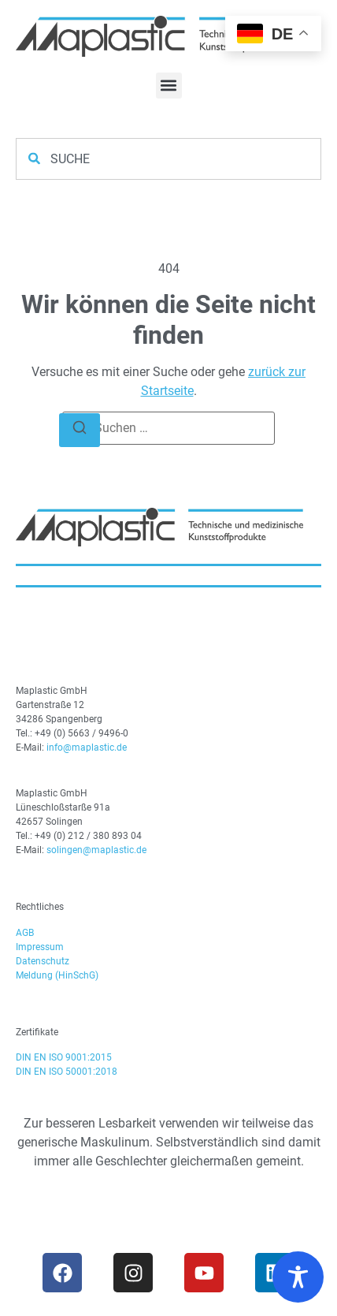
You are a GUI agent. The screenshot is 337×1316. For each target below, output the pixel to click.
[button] (169, 86)
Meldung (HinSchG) (57, 975)
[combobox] (168, 159)
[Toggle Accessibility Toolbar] (298, 1277)
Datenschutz (42, 961)
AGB (25, 932)
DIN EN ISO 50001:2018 (66, 1071)
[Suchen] (79, 430)
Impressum (40, 947)
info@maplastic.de (86, 747)
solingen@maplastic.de (96, 850)
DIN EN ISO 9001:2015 (64, 1057)
